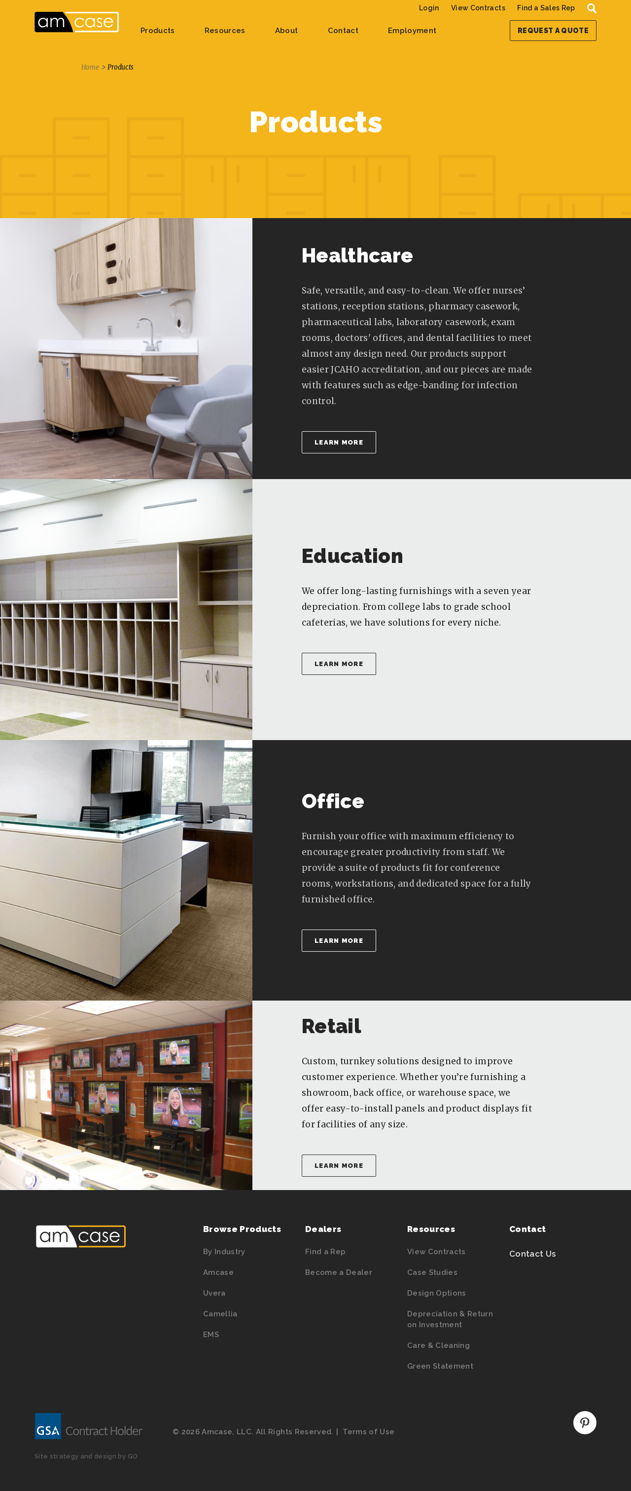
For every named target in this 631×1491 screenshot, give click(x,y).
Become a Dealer (338, 1272)
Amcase (218, 1272)
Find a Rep (325, 1251)
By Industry (224, 1251)
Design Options (436, 1293)
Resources (225, 30)
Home (90, 67)
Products (157, 30)
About (286, 30)
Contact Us (532, 1254)
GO (133, 1456)
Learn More (339, 442)
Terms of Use (368, 1431)
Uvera (214, 1293)
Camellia (220, 1313)
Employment (412, 30)
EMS (211, 1334)
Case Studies (432, 1272)
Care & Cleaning (438, 1345)
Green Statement (440, 1366)
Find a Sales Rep (546, 8)
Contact (343, 30)
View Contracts (478, 8)
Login (429, 8)
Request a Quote (553, 31)
